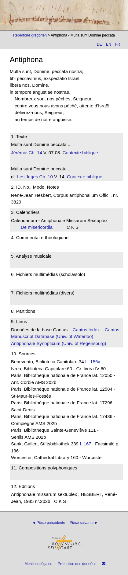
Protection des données (77, 564)
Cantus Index (86, 329)
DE (99, 44)
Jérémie (19, 152)
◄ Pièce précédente (48, 523)
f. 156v (94, 361)
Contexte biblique (80, 152)
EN (108, 44)
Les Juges (27, 176)
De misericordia (39, 227)
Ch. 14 (34, 152)
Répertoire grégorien (30, 35)
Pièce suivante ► (84, 523)
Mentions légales (38, 564)
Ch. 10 (45, 176)
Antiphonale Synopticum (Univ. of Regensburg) (58, 343)
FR (117, 44)
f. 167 (85, 443)
